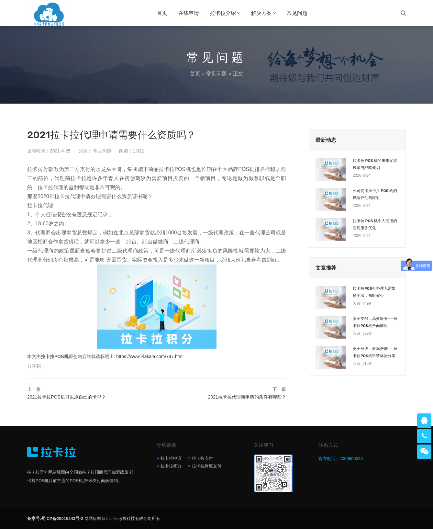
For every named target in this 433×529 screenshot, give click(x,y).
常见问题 (297, 13)
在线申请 (188, 13)
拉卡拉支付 (202, 458)
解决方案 (261, 13)
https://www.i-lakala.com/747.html (149, 356)
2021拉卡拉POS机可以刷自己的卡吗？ (66, 397)
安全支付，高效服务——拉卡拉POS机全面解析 (375, 322)
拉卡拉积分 (171, 466)
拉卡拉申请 (171, 458)
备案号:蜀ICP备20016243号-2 (55, 518)
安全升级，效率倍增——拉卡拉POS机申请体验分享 (375, 352)
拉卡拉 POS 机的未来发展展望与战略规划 (375, 164)
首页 (162, 13)
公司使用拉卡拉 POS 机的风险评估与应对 (375, 194)
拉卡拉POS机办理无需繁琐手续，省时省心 (374, 292)
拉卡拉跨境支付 (206, 466)
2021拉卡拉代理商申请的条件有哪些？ (247, 397)
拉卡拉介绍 (223, 13)
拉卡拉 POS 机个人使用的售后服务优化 (375, 224)
